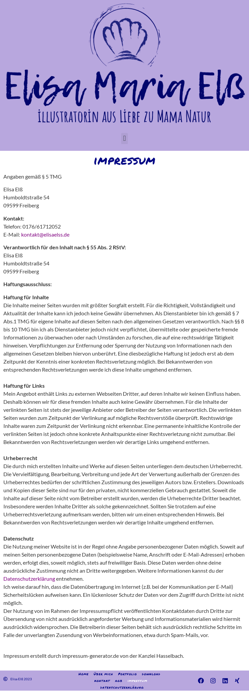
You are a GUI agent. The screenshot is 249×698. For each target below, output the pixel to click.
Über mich (103, 674)
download (151, 674)
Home (84, 674)
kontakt (102, 680)
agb (118, 680)
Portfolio (127, 674)
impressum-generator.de (90, 655)
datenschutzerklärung (122, 687)
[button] (124, 138)
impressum (137, 680)
